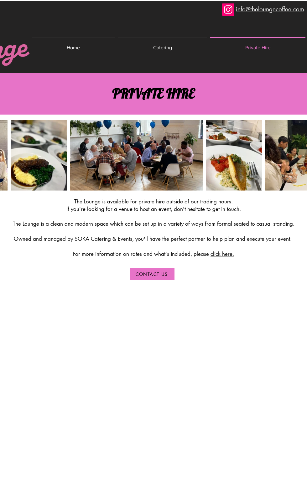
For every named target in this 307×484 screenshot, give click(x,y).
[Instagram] (228, 9)
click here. (222, 253)
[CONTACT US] (152, 274)
